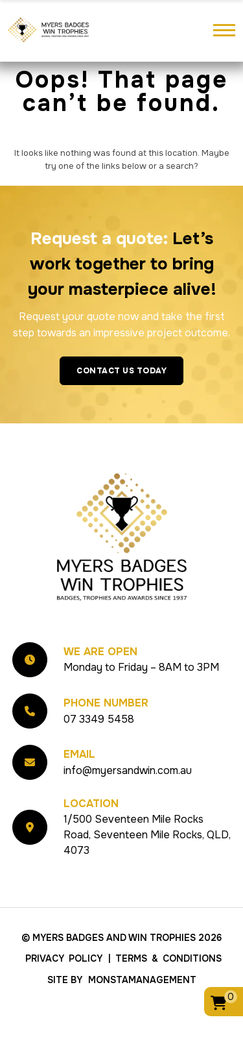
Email (79, 781)
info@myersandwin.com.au (128, 797)
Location (91, 831)
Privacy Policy (63, 986)
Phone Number (106, 729)
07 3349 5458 (99, 746)
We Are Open (100, 679)
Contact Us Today (121, 397)
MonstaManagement (142, 1007)
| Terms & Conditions (165, 986)
